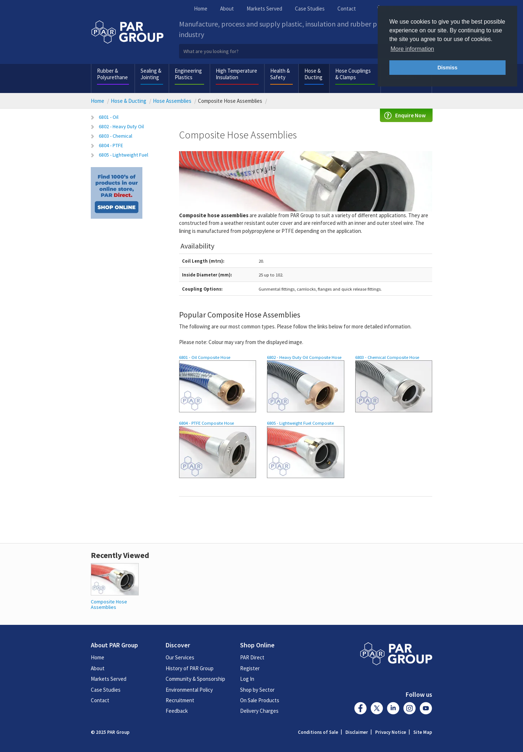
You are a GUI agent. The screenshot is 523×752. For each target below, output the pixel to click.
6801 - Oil (108, 117)
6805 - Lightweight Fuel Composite (300, 423)
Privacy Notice (390, 732)
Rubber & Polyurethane (112, 74)
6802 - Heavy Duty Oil (121, 126)
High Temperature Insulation (236, 74)
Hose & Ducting (313, 74)
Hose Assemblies (172, 100)
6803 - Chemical (115, 136)
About (227, 8)
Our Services (180, 657)
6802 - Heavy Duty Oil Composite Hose (304, 357)
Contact (346, 8)
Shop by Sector (257, 689)
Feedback (177, 710)
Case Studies (310, 8)
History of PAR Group (190, 668)
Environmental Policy (189, 689)
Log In (247, 678)
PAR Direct (252, 657)
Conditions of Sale (318, 732)
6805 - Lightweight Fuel (123, 154)
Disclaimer (356, 732)
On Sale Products (259, 700)
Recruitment (180, 700)
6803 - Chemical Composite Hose (387, 357)
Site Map (422, 732)
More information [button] (412, 49)
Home (200, 8)
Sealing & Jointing (151, 74)
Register (250, 668)
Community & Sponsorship (195, 678)
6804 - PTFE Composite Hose (206, 423)
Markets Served (264, 8)
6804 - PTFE (111, 145)
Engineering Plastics (188, 74)
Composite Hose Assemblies (109, 604)
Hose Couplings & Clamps (353, 74)
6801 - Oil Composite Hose (204, 357)
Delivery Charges (259, 710)
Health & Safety (280, 74)
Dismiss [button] (447, 67)
